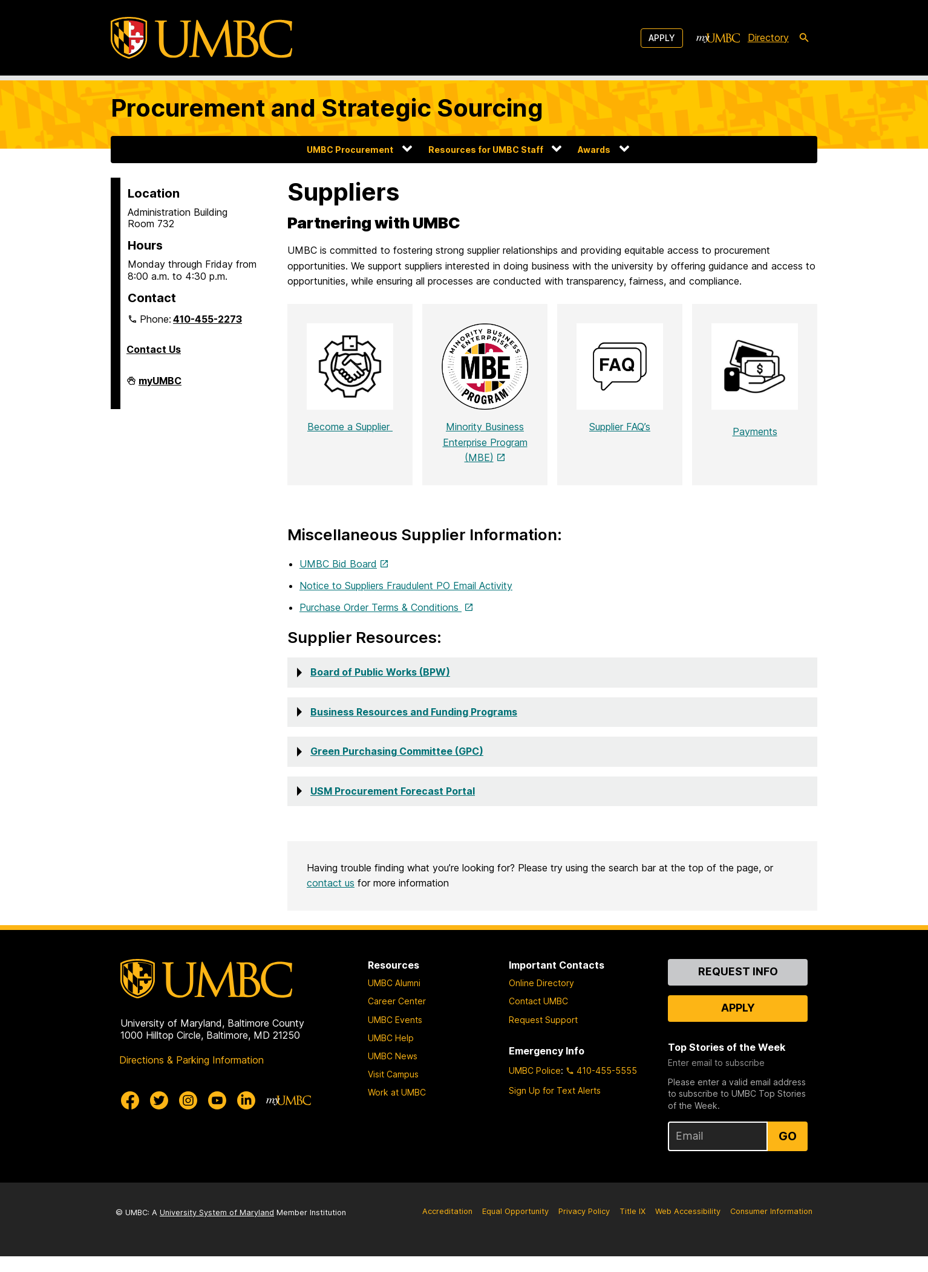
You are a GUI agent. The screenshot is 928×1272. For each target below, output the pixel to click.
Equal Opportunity (515, 1227)
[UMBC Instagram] (188, 1115)
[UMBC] (201, 38)
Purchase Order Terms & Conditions (380, 623)
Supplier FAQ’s (619, 442)
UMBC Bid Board (338, 579)
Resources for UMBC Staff (485, 149)
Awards (594, 149)
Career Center (397, 1017)
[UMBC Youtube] (217, 1115)
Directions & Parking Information (191, 1075)
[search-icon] (804, 38)
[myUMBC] (718, 38)
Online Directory (541, 998)
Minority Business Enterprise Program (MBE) (485, 457)
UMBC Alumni (394, 998)
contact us (331, 899)
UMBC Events (395, 1035)
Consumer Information (771, 1227)
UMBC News (392, 1072)
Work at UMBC (397, 1108)
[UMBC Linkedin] (246, 1115)
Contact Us (153, 349)
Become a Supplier (350, 442)
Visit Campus (393, 1090)
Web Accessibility (688, 1227)
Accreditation (447, 1227)
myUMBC (160, 385)
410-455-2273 (207, 319)
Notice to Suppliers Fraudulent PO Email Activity (405, 601)
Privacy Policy (584, 1227)
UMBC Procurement (350, 149)
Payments (755, 431)
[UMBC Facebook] (130, 1115)
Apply (662, 38)
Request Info (738, 987)
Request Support (543, 1035)
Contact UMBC (538, 1017)
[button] (552, 688)
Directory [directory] (768, 37)
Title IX (632, 1227)
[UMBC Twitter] (159, 1115)
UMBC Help (391, 1053)
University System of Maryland (217, 1228)
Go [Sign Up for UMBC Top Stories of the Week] (788, 1151)
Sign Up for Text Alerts (555, 1106)
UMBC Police (535, 1086)
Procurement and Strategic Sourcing (327, 108)
